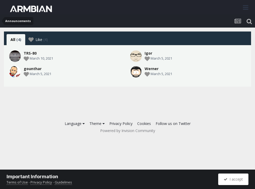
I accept (233, 179)
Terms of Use (17, 182)
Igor (148, 53)
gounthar (33, 68)
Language (75, 123)
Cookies (144, 123)
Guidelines (63, 182)
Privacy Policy (120, 123)
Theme (97, 123)
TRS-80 (30, 53)
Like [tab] (38, 39)
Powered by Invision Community (127, 130)
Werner (152, 68)
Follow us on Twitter (173, 123)
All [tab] (16, 39)
